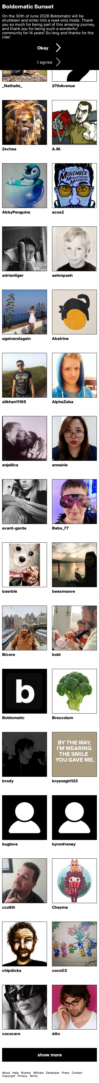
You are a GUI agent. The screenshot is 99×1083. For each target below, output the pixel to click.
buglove (10, 844)
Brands (26, 1073)
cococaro (11, 1034)
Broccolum (62, 718)
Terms (34, 1076)
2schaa (9, 149)
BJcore (8, 655)
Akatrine (60, 339)
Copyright (8, 1076)
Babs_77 (60, 528)
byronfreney (64, 844)
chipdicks (11, 971)
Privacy (22, 1076)
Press (65, 1073)
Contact (77, 1073)
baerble (9, 592)
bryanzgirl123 (65, 781)
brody (7, 781)
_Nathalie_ (12, 86)
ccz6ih (8, 908)
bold (56, 655)
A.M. (56, 149)
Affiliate (38, 1073)
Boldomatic (13, 718)
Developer (52, 1073)
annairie (60, 465)
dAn (56, 1034)
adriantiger (12, 276)
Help (15, 1073)
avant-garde (14, 528)
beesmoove (63, 592)
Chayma (60, 908)
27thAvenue (63, 86)
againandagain (16, 339)
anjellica (10, 465)
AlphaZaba (62, 402)
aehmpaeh (62, 276)
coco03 (59, 971)
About (6, 1073)
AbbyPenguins (16, 212)
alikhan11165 (14, 402)
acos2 (58, 212)
